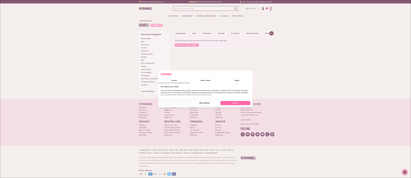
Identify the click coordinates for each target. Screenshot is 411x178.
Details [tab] (237, 80)
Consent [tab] (174, 80)
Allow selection (204, 103)
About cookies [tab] (205, 80)
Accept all (235, 103)
